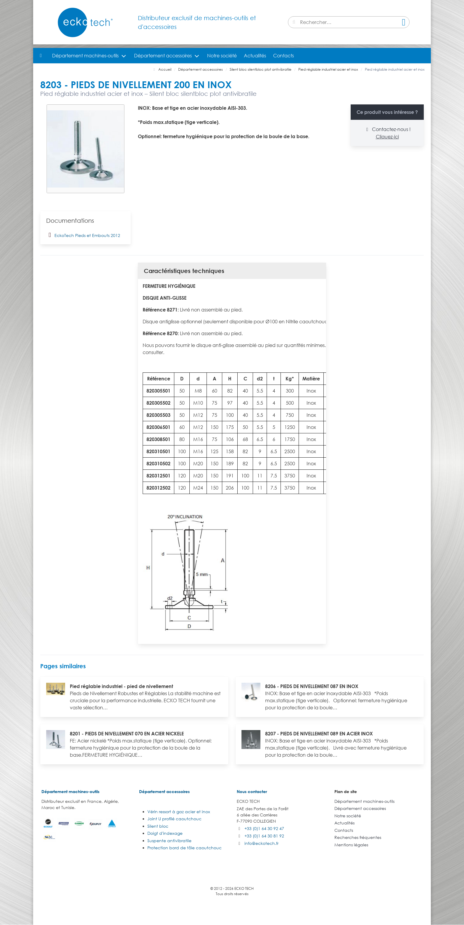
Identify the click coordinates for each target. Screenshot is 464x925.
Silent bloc (157, 826)
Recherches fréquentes (357, 837)
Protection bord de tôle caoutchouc (184, 847)
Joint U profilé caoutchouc (174, 818)
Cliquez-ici (387, 137)
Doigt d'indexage (165, 833)
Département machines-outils (85, 56)
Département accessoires (163, 56)
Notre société (222, 56)
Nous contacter (252, 791)
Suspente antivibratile (169, 840)
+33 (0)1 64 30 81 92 (264, 835)
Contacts (283, 56)
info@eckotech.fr (261, 843)
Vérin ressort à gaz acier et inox (178, 811)
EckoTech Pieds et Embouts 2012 (83, 234)
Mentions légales (351, 844)
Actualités (255, 56)
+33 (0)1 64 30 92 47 (264, 828)
